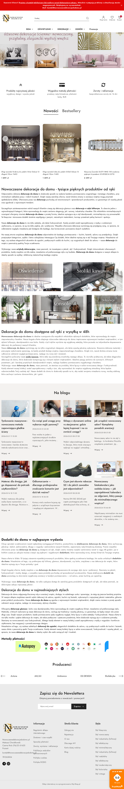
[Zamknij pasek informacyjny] (121, 5)
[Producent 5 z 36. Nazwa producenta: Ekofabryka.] (110, 676)
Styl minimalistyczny (103, 747)
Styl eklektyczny (101, 743)
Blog (66, 752)
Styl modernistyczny (103, 765)
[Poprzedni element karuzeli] (3, 676)
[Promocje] (94, 29)
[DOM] (29, 29)
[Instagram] (8, 763)
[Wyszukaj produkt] (61, 18)
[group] (62, 50)
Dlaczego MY (70, 743)
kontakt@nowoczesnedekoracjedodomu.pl (19, 752)
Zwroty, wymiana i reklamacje (45, 746)
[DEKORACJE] (64, 29)
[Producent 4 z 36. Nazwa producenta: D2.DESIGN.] (86, 676)
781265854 (7, 757)
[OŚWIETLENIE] (45, 29)
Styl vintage (100, 774)
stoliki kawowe (32, 356)
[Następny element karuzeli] (121, 676)
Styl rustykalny (101, 756)
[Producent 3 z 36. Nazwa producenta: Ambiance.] (62, 676)
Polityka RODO (39, 762)
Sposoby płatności (41, 742)
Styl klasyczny (101, 730)
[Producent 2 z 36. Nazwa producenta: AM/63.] (38, 676)
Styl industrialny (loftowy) (105, 739)
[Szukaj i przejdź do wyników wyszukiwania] (87, 18)
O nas (66, 739)
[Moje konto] (103, 18)
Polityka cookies (40, 758)
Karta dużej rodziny (72, 747)
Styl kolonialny (101, 769)
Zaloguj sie (69, 730)
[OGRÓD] (80, 29)
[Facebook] (4, 763)
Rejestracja (68, 734)
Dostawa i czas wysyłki (42, 737)
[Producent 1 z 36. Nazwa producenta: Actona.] (14, 676)
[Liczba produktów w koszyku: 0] (119, 18)
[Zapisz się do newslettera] (55, 706)
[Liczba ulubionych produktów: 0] (112, 18)
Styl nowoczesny (102, 734)
